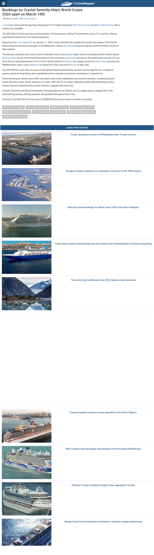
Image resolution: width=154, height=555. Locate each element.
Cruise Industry (28, 18)
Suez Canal (100, 61)
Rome (73, 65)
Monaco (35, 65)
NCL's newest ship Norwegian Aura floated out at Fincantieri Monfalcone (103, 449)
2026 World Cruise (82, 25)
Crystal (5, 25)
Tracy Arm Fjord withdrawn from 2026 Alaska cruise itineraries (103, 280)
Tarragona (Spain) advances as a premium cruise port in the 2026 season (103, 171)
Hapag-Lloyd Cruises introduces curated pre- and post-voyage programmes (103, 521)
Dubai (117, 58)
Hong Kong (10, 58)
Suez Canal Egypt (15, 116)
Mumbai (72, 58)
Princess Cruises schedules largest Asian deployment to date (103, 485)
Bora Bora (68, 46)
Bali (38, 61)
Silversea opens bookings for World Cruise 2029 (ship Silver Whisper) (103, 207)
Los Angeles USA (83, 107)
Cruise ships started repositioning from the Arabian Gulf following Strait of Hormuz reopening (103, 243)
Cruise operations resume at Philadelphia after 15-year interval (103, 134)
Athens (68, 61)
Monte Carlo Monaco (17, 112)
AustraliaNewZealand (82, 112)
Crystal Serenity (105, 25)
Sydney (69, 54)
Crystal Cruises (14, 107)
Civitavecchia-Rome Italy (49, 112)
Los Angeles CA (24, 42)
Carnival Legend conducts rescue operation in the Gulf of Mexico (103, 412)
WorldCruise (60, 107)
